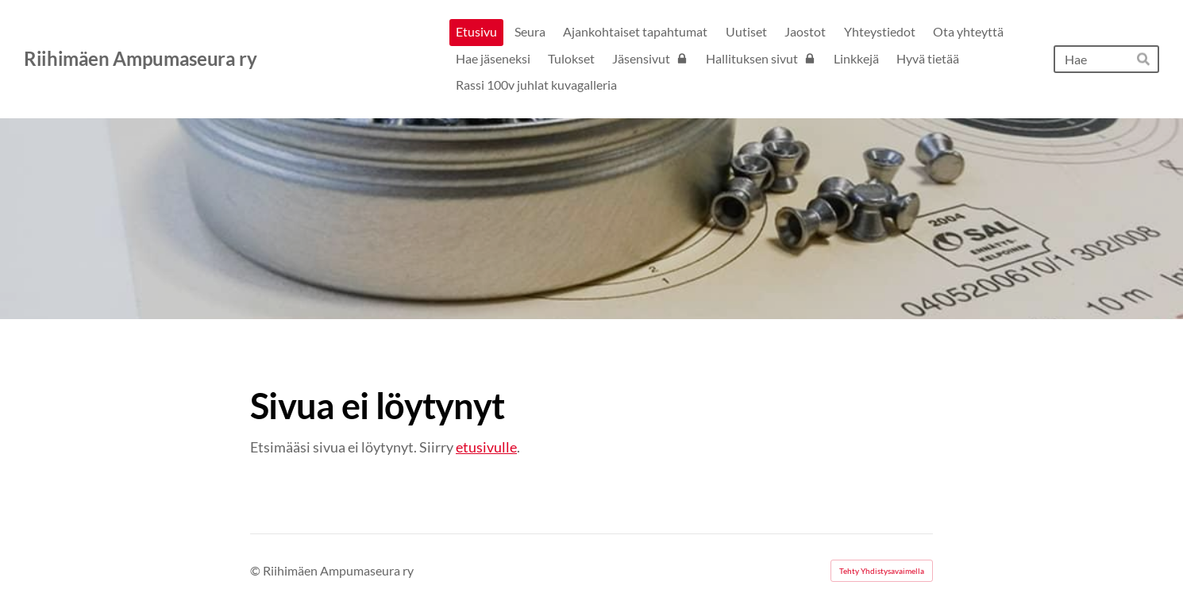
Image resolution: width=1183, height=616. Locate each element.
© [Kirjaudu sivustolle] (256, 570)
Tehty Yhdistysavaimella (881, 571)
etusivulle (486, 447)
